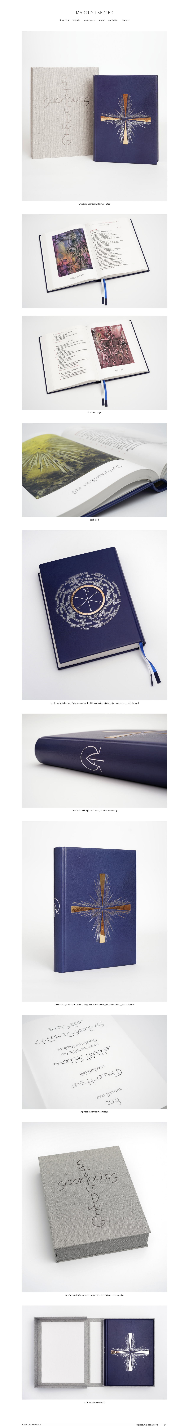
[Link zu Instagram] (164, 1425)
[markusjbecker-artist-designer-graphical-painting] (94, 15)
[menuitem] (64, 20)
